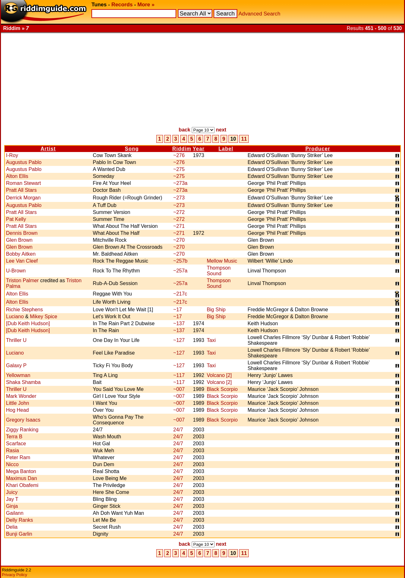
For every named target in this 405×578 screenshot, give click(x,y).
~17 (177, 309)
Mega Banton (21, 471)
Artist (48, 148)
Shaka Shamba (23, 382)
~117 (179, 375)
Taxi (211, 340)
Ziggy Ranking (22, 429)
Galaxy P (16, 365)
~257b (180, 261)
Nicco (12, 464)
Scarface (16, 443)
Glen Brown (19, 240)
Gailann (14, 513)
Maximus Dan (21, 478)
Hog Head (17, 410)
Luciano (15, 316)
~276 (179, 155)
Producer (317, 148)
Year (199, 148)
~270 (179, 240)
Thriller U (16, 340)
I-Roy (12, 155)
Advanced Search (259, 14)
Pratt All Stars (21, 190)
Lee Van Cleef (22, 261)
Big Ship (216, 309)
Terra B (14, 436)
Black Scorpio (222, 389)
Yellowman (18, 375)
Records (122, 5)
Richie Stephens (24, 309)
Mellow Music (222, 261)
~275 (179, 169)
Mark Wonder (21, 396)
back (184, 129)
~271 (179, 226)
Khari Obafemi (22, 485)
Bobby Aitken (20, 254)
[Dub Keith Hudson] (28, 323)
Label (226, 148)
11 (244, 139)
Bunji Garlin (19, 534)
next (221, 129)
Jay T (12, 499)
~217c (180, 293)
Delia (11, 527)
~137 (179, 323)
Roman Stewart (23, 183)
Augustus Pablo (23, 162)
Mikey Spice (43, 316)
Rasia (12, 450)
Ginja (12, 506)
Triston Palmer (22, 280)
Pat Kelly (16, 219)
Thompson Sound (219, 270)
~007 (179, 389)
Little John (17, 403)
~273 (179, 197)
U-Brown (16, 270)
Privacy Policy (14, 574)
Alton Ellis (17, 176)
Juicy (11, 492)
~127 (179, 340)
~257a (180, 270)
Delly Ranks (19, 520)
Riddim (181, 148)
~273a (180, 183)
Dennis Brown (22, 233)
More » (145, 5)
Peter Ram (18, 457)
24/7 (178, 429)
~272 (179, 212)
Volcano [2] (219, 375)
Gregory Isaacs (23, 420)
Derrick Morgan (23, 197)
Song (132, 148)
